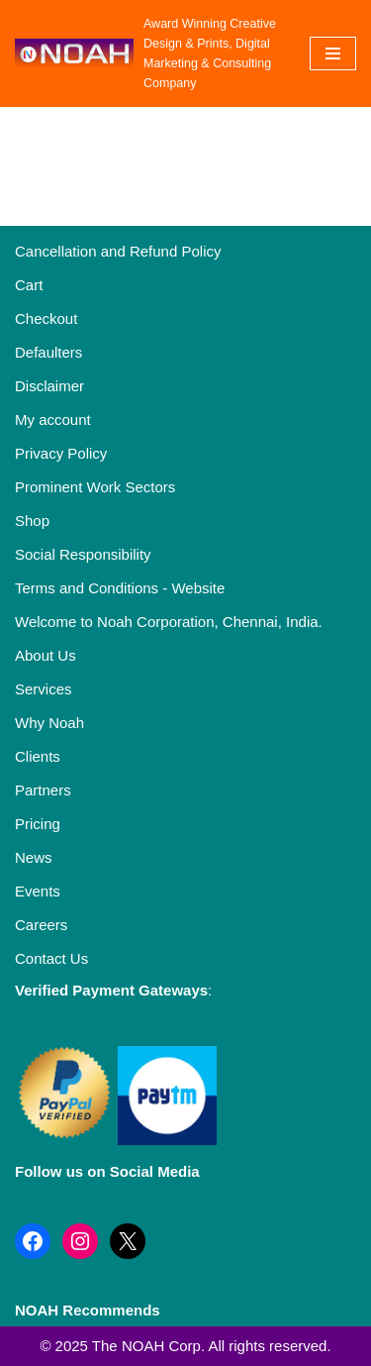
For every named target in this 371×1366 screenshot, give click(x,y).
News (33, 857)
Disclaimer (49, 385)
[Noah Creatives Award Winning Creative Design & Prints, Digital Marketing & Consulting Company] (147, 53)
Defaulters (48, 352)
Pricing (37, 823)
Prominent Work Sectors (95, 486)
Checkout (46, 318)
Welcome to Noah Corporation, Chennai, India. (169, 621)
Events (37, 891)
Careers (41, 924)
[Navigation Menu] (333, 53)
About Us (45, 655)
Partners (43, 790)
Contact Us (51, 958)
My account (53, 419)
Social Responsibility (83, 554)
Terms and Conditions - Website (120, 587)
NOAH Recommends (87, 1310)
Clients (37, 756)
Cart (29, 284)
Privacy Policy (61, 453)
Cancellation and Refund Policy (118, 251)
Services (43, 689)
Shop (32, 520)
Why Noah (49, 722)
